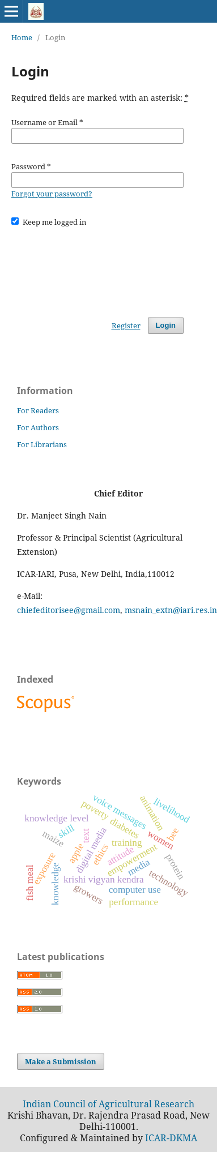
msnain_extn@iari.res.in (171, 610)
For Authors (38, 427)
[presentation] (97, 267)
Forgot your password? (51, 194)
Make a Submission (60, 1061)
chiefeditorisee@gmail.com (68, 610)
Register (126, 325)
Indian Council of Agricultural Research (108, 1104)
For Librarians (42, 444)
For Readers (38, 410)
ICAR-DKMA (171, 1138)
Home (21, 37)
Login (166, 325)
